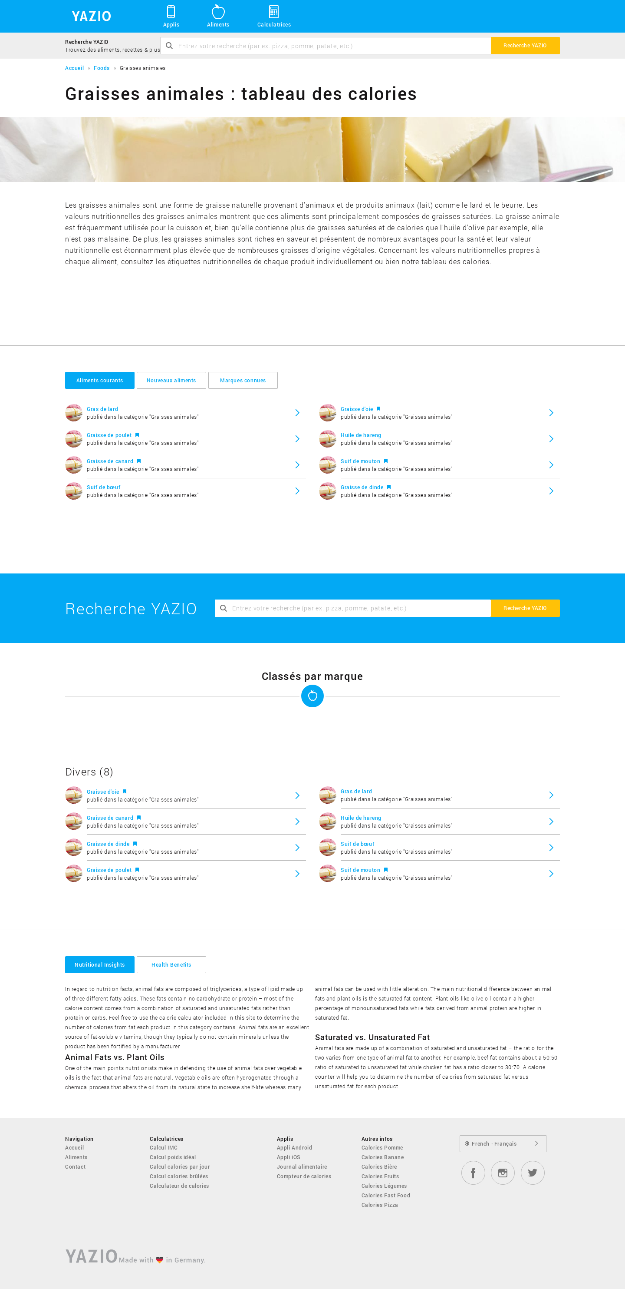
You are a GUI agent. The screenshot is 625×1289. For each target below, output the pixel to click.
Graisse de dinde (363, 487)
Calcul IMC (164, 1147)
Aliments (218, 15)
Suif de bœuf (103, 487)
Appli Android (294, 1147)
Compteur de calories (304, 1176)
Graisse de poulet (110, 434)
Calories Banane (383, 1156)
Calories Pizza (380, 1204)
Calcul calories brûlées (179, 1176)
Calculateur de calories (179, 1185)
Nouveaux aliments (171, 380)
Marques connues (243, 380)
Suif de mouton (361, 460)
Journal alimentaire (302, 1166)
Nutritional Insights (100, 964)
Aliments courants (99, 380)
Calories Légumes (385, 1185)
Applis (171, 15)
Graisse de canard (111, 460)
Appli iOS (289, 1156)
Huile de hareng (361, 434)
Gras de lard (102, 408)
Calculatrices (274, 15)
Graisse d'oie (358, 408)
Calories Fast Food (386, 1195)
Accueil (74, 1147)
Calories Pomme (382, 1147)
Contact (75, 1166)
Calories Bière (379, 1166)
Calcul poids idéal (173, 1156)
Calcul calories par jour (180, 1166)
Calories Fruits (380, 1176)
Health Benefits (171, 964)
